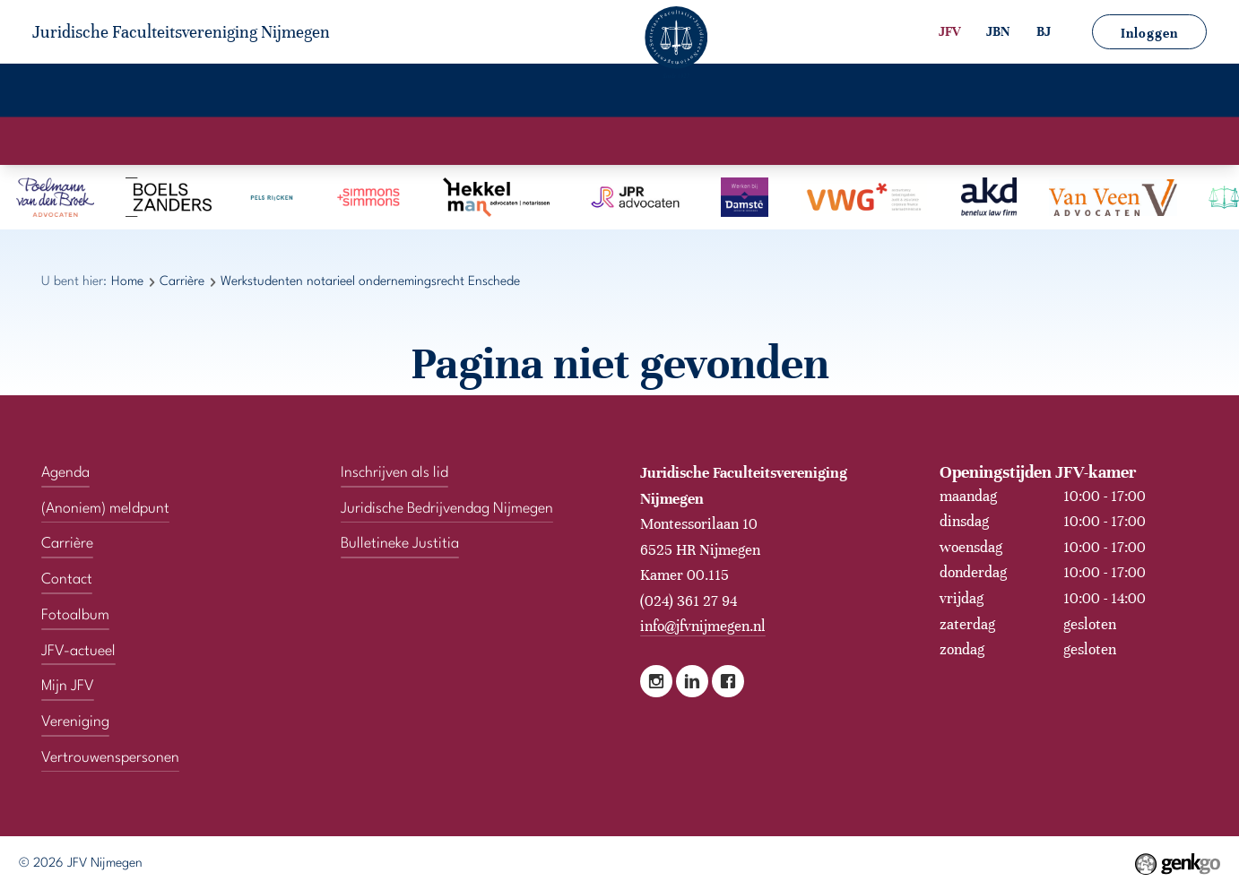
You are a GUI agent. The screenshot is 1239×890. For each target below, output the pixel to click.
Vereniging (171, 93)
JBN (998, 31)
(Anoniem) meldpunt (105, 509)
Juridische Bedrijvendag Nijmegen (447, 509)
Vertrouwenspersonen (957, 93)
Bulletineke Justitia (400, 544)
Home (72, 93)
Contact (810, 93)
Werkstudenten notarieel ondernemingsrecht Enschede (370, 281)
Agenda (277, 93)
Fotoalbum (481, 93)
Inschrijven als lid (394, 473)
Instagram (656, 681)
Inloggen (1149, 33)
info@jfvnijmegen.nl (703, 626)
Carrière (373, 93)
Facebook (728, 681)
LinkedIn (692, 681)
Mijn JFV (713, 93)
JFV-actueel (602, 93)
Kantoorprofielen (539, 141)
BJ (1043, 31)
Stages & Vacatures (690, 141)
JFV (949, 31)
